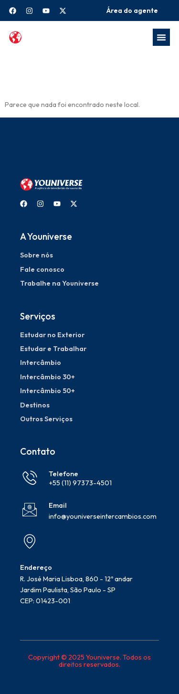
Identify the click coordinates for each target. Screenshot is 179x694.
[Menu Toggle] (161, 37)
